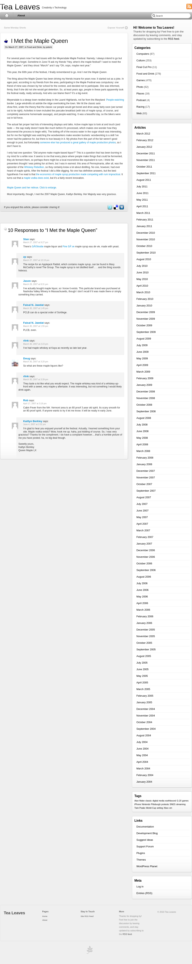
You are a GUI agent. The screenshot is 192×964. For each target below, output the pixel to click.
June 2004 (142, 748)
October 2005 (144, 642)
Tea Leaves (20, 6)
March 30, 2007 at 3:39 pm (35, 379)
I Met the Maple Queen (38, 40)
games (185, 800)
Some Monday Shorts (15, 27)
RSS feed (173, 38)
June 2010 (142, 272)
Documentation (145, 826)
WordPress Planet (146, 866)
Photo (139, 86)
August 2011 (143, 179)
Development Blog (147, 833)
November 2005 (145, 636)
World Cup (151, 808)
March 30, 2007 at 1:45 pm (35, 308)
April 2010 (142, 285)
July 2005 (142, 662)
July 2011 (142, 186)
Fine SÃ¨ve (68, 246)
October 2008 (144, 404)
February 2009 (144, 378)
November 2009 (145, 318)
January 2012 (144, 146)
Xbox (166, 808)
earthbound (170, 800)
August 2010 (143, 259)
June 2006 (142, 589)
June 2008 (142, 431)
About (21, 15)
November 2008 (145, 398)
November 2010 (145, 239)
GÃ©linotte (37, 246)
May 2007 (142, 517)
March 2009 (143, 371)
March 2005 (143, 689)
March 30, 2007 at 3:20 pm (35, 362)
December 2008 (145, 391)
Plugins (140, 853)
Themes (141, 859)
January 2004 (144, 781)
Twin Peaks (139, 808)
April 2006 (142, 603)
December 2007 (145, 470)
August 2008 (143, 417)
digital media (158, 800)
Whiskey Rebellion (34, 167)
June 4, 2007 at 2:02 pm (34, 424)
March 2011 (143, 212)
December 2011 (145, 153)
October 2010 (144, 246)
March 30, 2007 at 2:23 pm (35, 344)
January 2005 (144, 702)
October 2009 (144, 325)
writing (160, 808)
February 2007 (144, 537)
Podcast (141, 100)
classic (148, 800)
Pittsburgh (156, 804)
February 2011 (144, 219)
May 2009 (142, 358)
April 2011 (142, 206)
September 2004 (146, 728)
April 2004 (142, 761)
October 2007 (144, 484)
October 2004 (144, 722)
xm (170, 808)
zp (24, 256)
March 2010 (143, 292)
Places (140, 93)
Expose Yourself (116, 27)
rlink (26, 340)
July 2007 (142, 503)
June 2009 (142, 351)
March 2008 (143, 451)
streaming (181, 804)
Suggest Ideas (144, 839)
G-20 (179, 800)
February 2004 (144, 775)
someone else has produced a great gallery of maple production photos (78, 142)
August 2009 (143, 338)
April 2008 (142, 444)
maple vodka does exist (36, 178)
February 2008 (144, 457)
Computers (142, 53)
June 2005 (142, 669)
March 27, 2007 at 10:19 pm (36, 260)
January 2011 (144, 226)
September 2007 (146, 490)
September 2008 (146, 411)
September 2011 (146, 173)
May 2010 (142, 279)
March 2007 (143, 530)
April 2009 (142, 365)
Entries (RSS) (144, 893)
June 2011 (142, 193)
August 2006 (143, 576)
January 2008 (144, 464)
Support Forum (145, 846)
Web (139, 113)
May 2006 (142, 596)
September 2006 (146, 570)
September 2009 (146, 331)
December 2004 (145, 708)
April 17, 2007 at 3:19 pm (35, 403)
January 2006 (144, 622)
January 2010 (144, 305)
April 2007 (142, 523)
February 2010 (144, 298)
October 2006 (144, 563)
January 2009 (144, 384)
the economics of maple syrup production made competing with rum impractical (78, 174)
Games (140, 80)
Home (6, 15)
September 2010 (146, 252)
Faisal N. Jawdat (33, 304)
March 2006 (143, 609)
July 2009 (142, 345)
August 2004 (143, 735)
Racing (140, 106)
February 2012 (144, 140)
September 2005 (146, 649)
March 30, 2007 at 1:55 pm (35, 326)
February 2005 (144, 695)
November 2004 (145, 715)
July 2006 (142, 583)
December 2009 (145, 312)
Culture (140, 60)
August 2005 (143, 656)
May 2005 (142, 675)
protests (165, 804)
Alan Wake (139, 800)
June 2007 (142, 510)
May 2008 (142, 437)
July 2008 (142, 424)
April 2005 (142, 682)
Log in (139, 886)
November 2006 (145, 556)
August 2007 (143, 497)
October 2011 (144, 166)
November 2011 (145, 160)
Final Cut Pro (144, 67)
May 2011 (142, 199)
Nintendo (146, 804)
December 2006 (145, 550)
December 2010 (145, 232)
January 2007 (144, 543)
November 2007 (145, 477)
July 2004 (142, 742)
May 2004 (142, 755)
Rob (25, 400)
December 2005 (145, 629)
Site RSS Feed (87, 916)
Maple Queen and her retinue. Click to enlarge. (32, 187)
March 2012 (143, 133)
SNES (172, 804)
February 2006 (144, 616)
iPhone (137, 804)
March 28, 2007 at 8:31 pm (35, 284)
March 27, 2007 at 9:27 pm (35, 242)
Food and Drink (34, 47)
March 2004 (143, 768)
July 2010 (142, 265)
